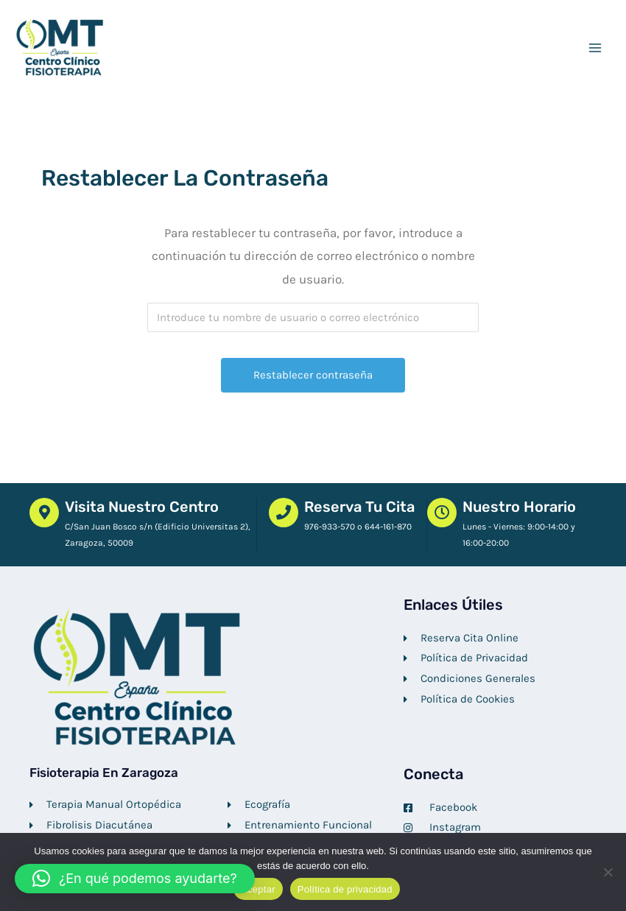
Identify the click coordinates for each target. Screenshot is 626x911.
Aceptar (258, 889)
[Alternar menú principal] (595, 48)
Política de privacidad (345, 889)
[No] (607, 872)
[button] (135, 878)
